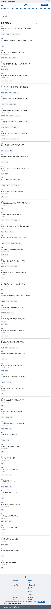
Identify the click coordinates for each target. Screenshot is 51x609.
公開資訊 (22, 589)
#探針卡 (17, 34)
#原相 (2, 150)
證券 (29, 9)
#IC (6, 359)
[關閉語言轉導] (50, 606)
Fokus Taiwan (31, 578)
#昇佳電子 (7, 243)
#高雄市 (3, 34)
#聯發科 (3, 115)
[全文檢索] (49, 5)
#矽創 (2, 46)
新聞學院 (26, 584)
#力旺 (2, 254)
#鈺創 (2, 521)
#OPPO (3, 382)
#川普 (2, 347)
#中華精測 (12, 34)
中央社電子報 (32, 584)
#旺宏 (2, 57)
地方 (45, 9)
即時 (8, 9)
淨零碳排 (21, 584)
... (20, 34)
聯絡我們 (26, 591)
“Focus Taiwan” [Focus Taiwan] (16, 607)
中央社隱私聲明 (41, 601)
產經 (25, 9)
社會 (41, 9)
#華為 (11, 220)
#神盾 (16, 185)
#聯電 (2, 486)
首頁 (2, 12)
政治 (12, 9)
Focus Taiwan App (33, 582)
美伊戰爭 (3, 9)
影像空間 (22, 595)
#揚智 (2, 544)
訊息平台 (27, 595)
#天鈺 (10, 92)
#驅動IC (14, 92)
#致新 (12, 185)
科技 (33, 9)
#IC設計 (16, 115)
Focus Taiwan (14, 578)
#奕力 (6, 521)
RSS (19, 596)
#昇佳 (6, 196)
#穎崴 (7, 34)
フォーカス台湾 (22, 578)
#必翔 (10, 486)
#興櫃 (2, 243)
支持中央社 (44, 4)
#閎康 (2, 127)
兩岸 (21, 9)
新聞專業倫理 (36, 589)
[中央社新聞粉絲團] (10, 574)
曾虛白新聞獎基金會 (16, 600)
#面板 (2, 104)
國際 (16, 9)
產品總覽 (12, 595)
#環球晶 (7, 150)
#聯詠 (6, 92)
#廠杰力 (15, 301)
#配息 (2, 173)
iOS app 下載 (14, 582)
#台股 (2, 220)
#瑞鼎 (6, 81)
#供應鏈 (11, 115)
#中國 (2, 69)
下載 (48, 1)
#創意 (11, 127)
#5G (7, 115)
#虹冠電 (7, 417)
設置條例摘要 (29, 589)
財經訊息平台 (34, 595)
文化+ (17, 584)
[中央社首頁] (25, 5)
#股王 (12, 266)
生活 (37, 9)
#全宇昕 (14, 57)
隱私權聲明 (21, 591)
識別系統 (17, 589)
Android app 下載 (23, 582)
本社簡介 (12, 589)
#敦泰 (2, 81)
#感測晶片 (11, 231)
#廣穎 (2, 162)
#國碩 (2, 417)
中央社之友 (14, 596)
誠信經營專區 (14, 591)
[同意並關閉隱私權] (50, 601)
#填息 (6, 57)
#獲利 (11, 138)
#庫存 (2, 92)
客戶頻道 (17, 595)
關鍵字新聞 (6, 12)
